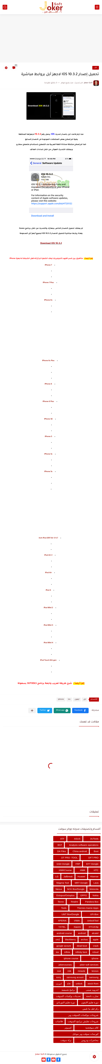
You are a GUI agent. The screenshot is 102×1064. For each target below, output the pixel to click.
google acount (63, 945)
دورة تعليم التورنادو (66, 1002)
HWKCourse (65, 870)
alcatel (95, 933)
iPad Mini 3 (48, 625)
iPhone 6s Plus (48, 361)
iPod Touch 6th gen (48, 660)
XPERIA (62, 920)
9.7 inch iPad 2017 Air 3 (48, 538)
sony (58, 977)
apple (95, 939)
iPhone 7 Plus (48, 283)
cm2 (58, 939)
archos (84, 939)
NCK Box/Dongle (75, 889)
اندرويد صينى (92, 990)
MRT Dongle (81, 882)
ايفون (77, 699)
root (59, 971)
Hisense (94, 876)
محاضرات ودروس (89, 1040)
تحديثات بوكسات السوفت (68, 996)
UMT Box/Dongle (70, 914)
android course (64, 933)
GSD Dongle (63, 864)
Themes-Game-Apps (87, 908)
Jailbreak (68, 876)
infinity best (81, 952)
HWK (82, 870)
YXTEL (62, 927)
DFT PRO (93, 857)
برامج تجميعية (68, 990)
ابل (95, 68)
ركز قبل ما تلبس (90, 1008)
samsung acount (75, 977)
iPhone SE (48, 419)
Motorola (94, 889)
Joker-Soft (39, 1054)
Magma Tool (62, 882)
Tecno (61, 901)
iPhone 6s (48, 300)
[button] (80, 710)
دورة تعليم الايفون (89, 1002)
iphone (61, 699)
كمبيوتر (68, 1027)
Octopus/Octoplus (65, 895)
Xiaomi (77, 927)
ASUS (77, 838)
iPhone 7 (48, 265)
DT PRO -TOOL (69, 857)
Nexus (59, 889)
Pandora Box (91, 901)
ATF (62, 838)
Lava (95, 882)
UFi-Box (94, 914)
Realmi (74, 901)
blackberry (70, 939)
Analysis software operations (83, 845)
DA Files (61, 851)
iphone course (71, 958)
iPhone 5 (48, 437)
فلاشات (59, 1021)
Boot (96, 851)
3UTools (94, 838)
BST (60, 845)
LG (56, 876)
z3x (68, 983)
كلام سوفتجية (91, 1027)
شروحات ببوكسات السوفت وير (83, 1015)
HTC (96, 870)
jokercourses (65, 964)
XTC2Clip (93, 927)
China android (80, 851)
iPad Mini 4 (48, 643)
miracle (81, 971)
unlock (79, 983)
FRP (78, 864)
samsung (93, 977)
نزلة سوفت (65, 1040)
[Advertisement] (51, 38)
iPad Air (48, 573)
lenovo (95, 971)
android (82, 933)
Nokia (95, 895)
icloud (95, 952)
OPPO (83, 895)
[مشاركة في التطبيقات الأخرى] (32, 710)
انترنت (59, 983)
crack (95, 945)
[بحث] (5, 7)
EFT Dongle (92, 864)
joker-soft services (89, 964)
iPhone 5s (48, 472)
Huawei (81, 876)
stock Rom (93, 983)
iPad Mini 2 (48, 608)
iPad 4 (48, 590)
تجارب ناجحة (92, 996)
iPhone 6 (48, 384)
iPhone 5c (48, 454)
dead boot (82, 945)
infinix (67, 952)
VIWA (77, 920)
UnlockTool (92, 920)
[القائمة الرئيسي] (97, 7)
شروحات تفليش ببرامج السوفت (83, 1021)
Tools (63, 908)
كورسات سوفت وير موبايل (85, 1034)
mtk (69, 971)
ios (69, 699)
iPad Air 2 (48, 555)
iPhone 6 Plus (48, 402)
